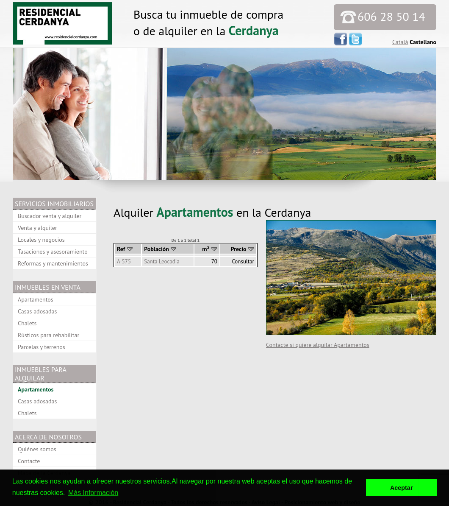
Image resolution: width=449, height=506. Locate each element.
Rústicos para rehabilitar (48, 335)
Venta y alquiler (37, 228)
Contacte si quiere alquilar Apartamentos (317, 345)
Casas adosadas (37, 311)
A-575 (124, 261)
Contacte (29, 461)
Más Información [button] (93, 492)
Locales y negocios (41, 239)
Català (400, 42)
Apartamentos (35, 299)
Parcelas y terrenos (41, 347)
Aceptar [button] (401, 487)
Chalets (27, 323)
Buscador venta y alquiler (49, 216)
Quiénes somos (37, 449)
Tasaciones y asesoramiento (53, 251)
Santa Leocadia (161, 261)
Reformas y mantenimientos (53, 263)
